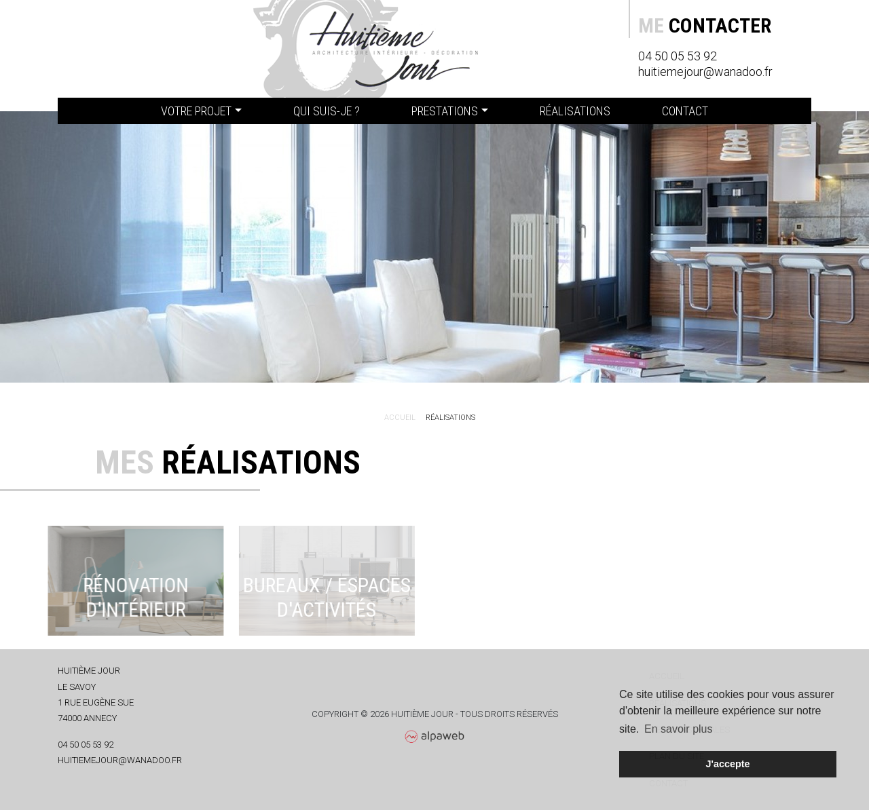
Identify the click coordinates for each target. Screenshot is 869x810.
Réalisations (575, 111)
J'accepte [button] (727, 763)
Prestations (444, 111)
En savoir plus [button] (678, 729)
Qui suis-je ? (326, 111)
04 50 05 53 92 (677, 56)
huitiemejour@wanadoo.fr (705, 71)
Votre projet (196, 111)
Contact (685, 111)
